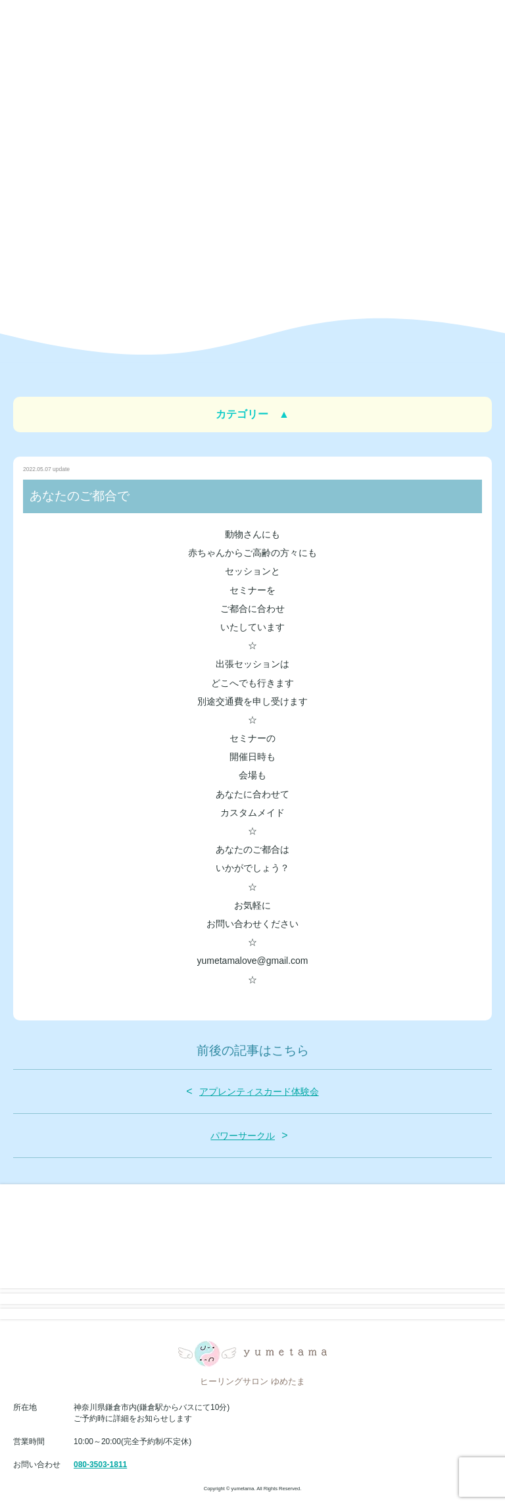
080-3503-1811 (100, 1464)
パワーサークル (242, 1135)
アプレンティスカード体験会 (259, 1091)
